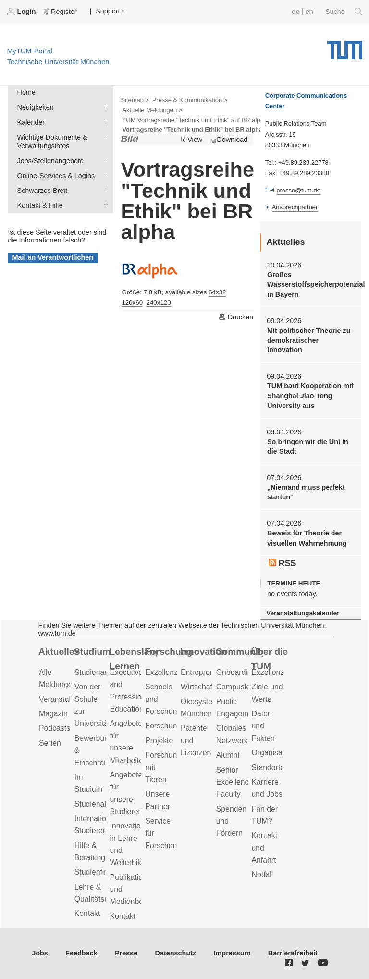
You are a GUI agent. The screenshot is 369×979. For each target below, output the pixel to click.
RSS (282, 563)
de (296, 11)
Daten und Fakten (263, 726)
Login (22, 11)
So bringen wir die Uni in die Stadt (307, 446)
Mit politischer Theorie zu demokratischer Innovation (309, 340)
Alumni (227, 755)
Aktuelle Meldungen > (152, 110)
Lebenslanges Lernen (133, 659)
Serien (50, 743)
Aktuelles (58, 652)
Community (239, 652)
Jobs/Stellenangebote (104, 159)
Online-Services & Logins (104, 174)
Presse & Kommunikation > (190, 99)
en (309, 11)
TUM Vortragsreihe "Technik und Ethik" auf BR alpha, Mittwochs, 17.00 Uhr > (228, 120)
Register (60, 11)
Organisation (273, 753)
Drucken (236, 317)
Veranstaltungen (66, 699)
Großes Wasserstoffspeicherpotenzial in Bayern (310, 284)
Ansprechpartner (295, 207)
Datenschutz (176, 953)
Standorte (268, 767)
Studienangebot (101, 672)
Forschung (168, 652)
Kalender (104, 121)
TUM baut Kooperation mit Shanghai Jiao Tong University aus (310, 395)
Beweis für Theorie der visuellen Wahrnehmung (307, 538)
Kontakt (87, 913)
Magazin (53, 714)
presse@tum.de (298, 190)
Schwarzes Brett (104, 189)
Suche (343, 11)
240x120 (159, 302)
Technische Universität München (344, 46)
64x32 (217, 292)
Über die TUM (269, 659)
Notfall (262, 874)
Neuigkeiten (104, 106)
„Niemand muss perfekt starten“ (306, 492)
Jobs (40, 953)
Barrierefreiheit (293, 953)
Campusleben (239, 687)
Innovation (203, 652)
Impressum (232, 953)
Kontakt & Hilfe (104, 204)
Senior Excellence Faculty (234, 782)
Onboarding (236, 672)
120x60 (132, 302)
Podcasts (54, 728)
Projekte (159, 741)
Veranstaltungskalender (302, 613)
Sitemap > (135, 99)
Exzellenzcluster (172, 672)
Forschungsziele (172, 726)
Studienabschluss (104, 804)
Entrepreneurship (210, 672)
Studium (92, 652)
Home (26, 92)
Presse (126, 953)
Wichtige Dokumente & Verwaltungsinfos (104, 136)
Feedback (81, 953)
